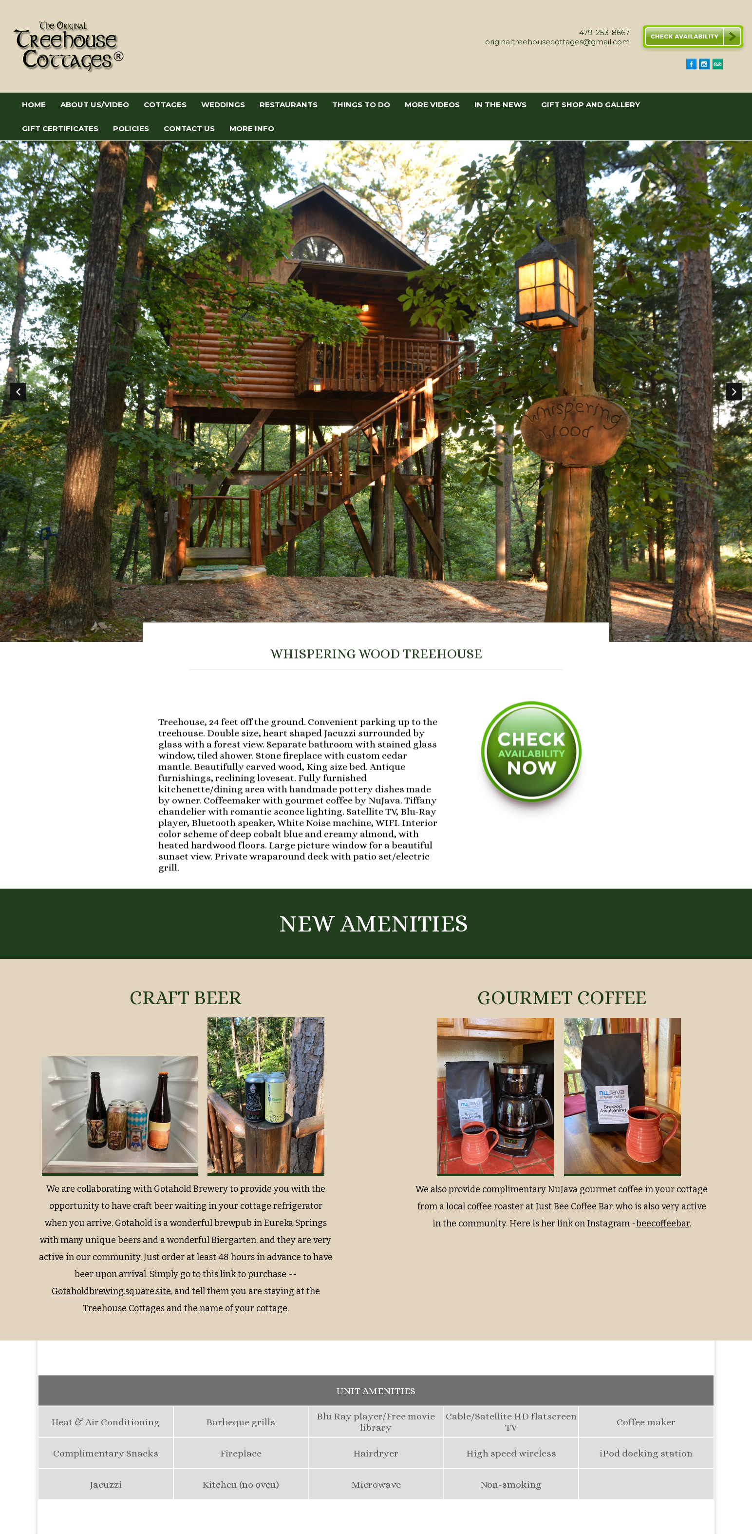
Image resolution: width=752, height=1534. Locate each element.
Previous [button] (18, 391)
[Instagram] (704, 67)
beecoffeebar (663, 1223)
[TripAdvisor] (717, 67)
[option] (376, 391)
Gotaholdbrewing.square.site (111, 1291)
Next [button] (734, 391)
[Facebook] (691, 67)
